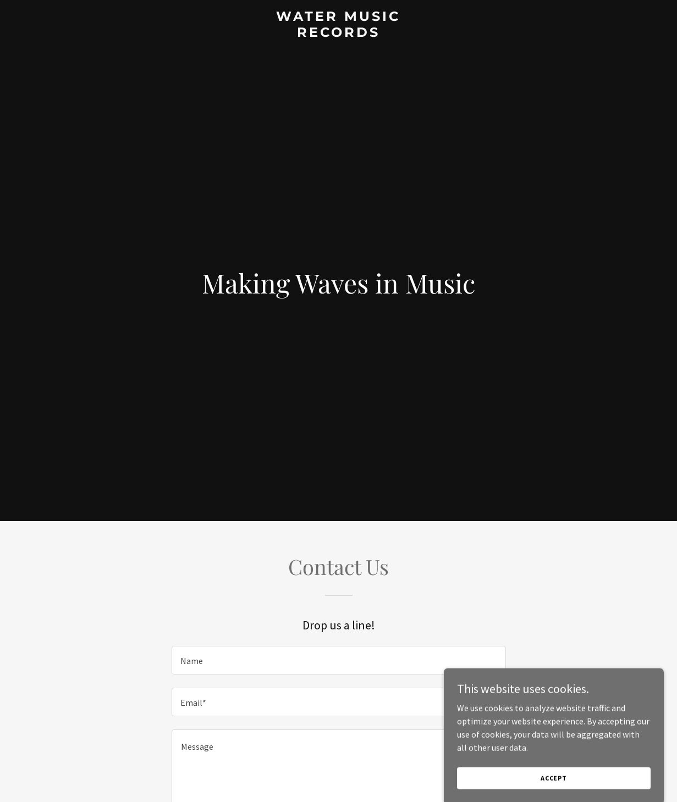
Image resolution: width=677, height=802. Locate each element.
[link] (338, 33)
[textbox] (339, 660)
